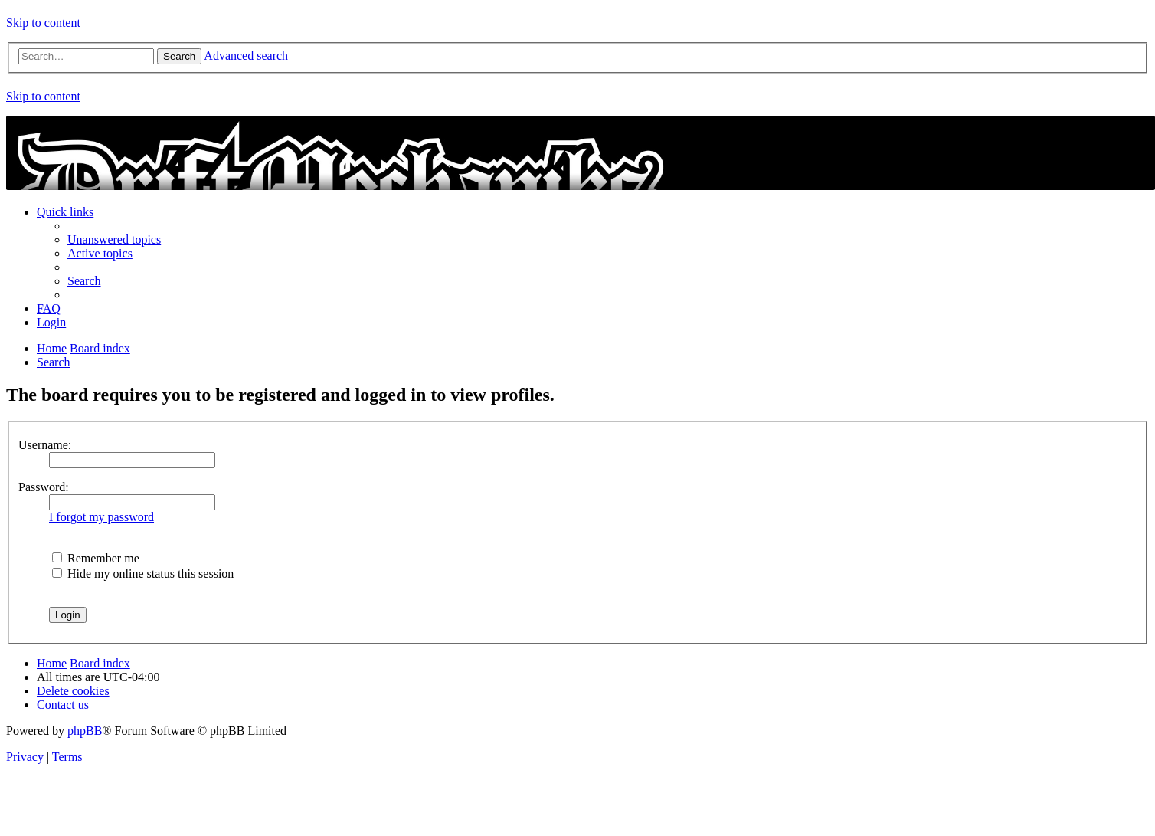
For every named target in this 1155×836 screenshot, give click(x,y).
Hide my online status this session (143, 573)
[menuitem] (114, 239)
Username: (44, 444)
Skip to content (43, 22)
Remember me (95, 558)
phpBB (84, 730)
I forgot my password (101, 516)
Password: (43, 486)
